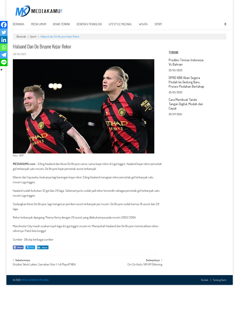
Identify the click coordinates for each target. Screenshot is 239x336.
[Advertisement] (157, 10)
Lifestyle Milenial (120, 27)
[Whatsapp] (4, 47)
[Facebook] (4, 24)
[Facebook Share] (18, 250)
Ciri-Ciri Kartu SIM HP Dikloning (145, 315)
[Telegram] (4, 55)
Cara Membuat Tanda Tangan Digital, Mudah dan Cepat (186, 153)
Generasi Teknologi (89, 27)
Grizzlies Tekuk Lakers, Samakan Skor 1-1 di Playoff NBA (44, 315)
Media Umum (38, 27)
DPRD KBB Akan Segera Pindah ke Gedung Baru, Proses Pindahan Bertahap (186, 131)
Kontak (204, 331)
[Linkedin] (4, 40)
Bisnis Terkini (61, 27)
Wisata (143, 27)
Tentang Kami (219, 331)
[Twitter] (4, 32)
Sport (158, 27)
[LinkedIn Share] (42, 250)
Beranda (18, 27)
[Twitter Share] (30, 250)
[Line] (4, 62)
